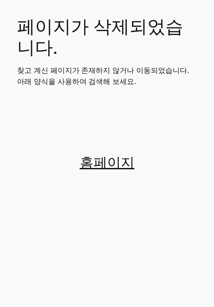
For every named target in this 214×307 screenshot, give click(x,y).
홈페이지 (107, 163)
